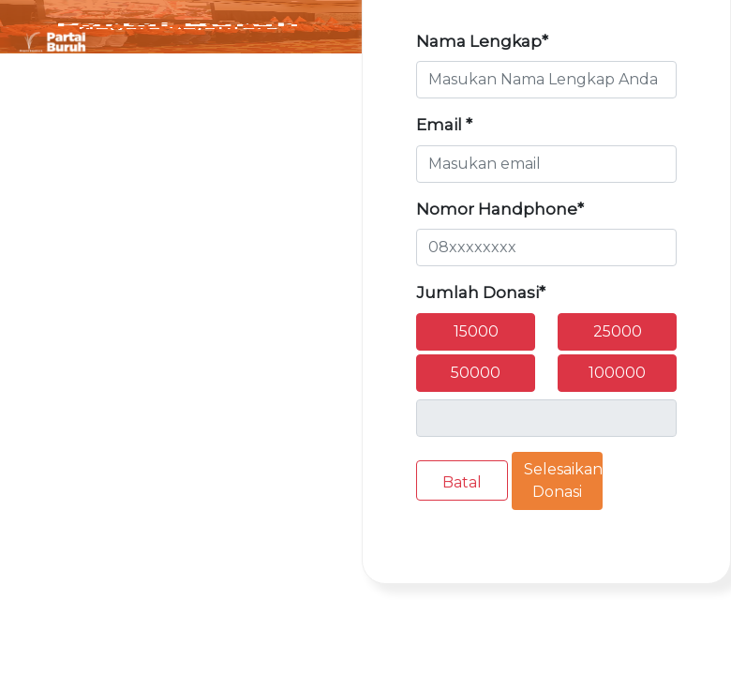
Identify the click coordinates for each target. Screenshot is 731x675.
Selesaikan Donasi (563, 480)
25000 (617, 331)
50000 (475, 373)
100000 (617, 373)
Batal (462, 482)
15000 (476, 331)
